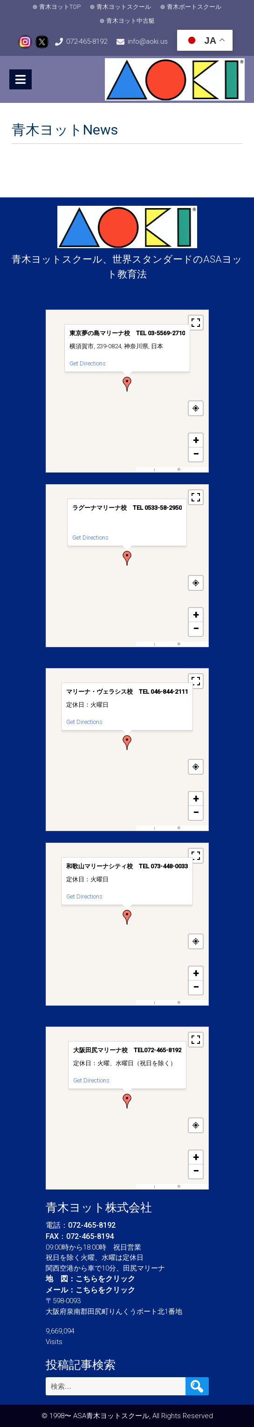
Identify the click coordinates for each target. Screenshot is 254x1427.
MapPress (145, 469)
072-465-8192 (86, 41)
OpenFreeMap (166, 469)
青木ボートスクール (194, 6)
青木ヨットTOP (60, 6)
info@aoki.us (148, 41)
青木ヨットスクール (123, 6)
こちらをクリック (105, 1278)
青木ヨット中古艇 (130, 20)
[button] (127, 384)
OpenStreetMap (193, 469)
